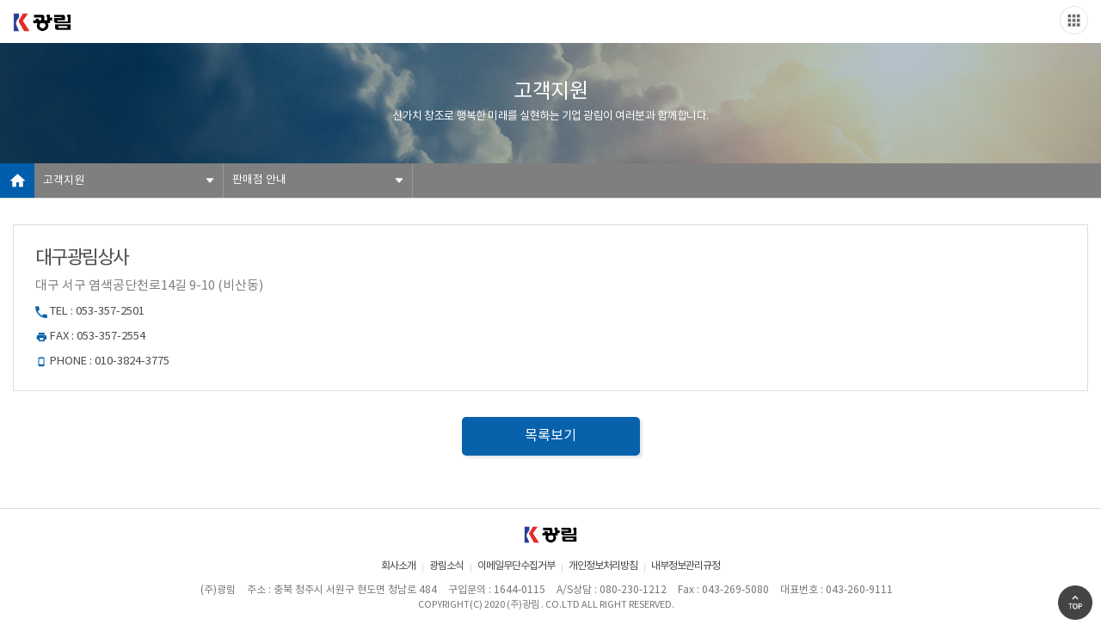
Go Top (1075, 602)
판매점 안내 (259, 180)
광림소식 (446, 566)
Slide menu (1074, 20)
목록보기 (550, 436)
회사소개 (398, 566)
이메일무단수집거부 (516, 566)
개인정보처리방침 (603, 566)
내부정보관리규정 (685, 566)
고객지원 (63, 181)
